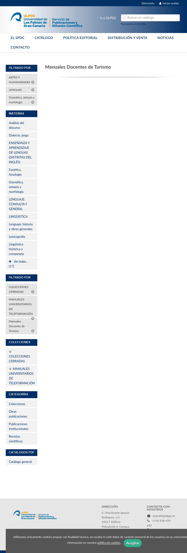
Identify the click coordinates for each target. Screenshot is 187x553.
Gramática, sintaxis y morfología (22, 100)
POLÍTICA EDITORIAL (80, 38)
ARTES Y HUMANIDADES (21, 80)
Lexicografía (17, 237)
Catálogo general (20, 462)
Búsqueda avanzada (133, 24)
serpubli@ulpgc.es (164, 516)
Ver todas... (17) (18, 264)
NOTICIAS (165, 38)
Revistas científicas (15, 438)
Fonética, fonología (15, 172)
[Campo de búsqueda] (150, 17)
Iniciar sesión (169, 3)
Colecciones (17, 404)
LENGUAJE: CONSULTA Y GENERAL (18, 204)
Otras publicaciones (18, 414)
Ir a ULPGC (108, 18)
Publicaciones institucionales (18, 426)
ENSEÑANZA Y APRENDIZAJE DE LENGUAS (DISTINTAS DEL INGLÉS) (20, 152)
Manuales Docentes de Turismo (21, 326)
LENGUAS (21, 90)
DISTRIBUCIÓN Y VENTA (127, 38)
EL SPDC (17, 38)
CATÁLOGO (43, 38)
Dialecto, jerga (18, 135)
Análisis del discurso (16, 125)
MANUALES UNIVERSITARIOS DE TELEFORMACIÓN (21, 307)
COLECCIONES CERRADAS (21, 289)
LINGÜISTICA (18, 216)
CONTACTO (20, 47)
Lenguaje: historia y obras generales (21, 226)
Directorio (148, 3)
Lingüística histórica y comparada (16, 249)
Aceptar (132, 543)
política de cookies (108, 543)
